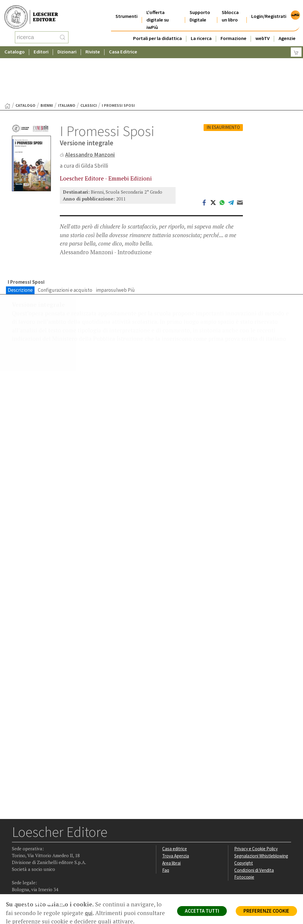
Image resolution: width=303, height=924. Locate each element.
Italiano (66, 57)
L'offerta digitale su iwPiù (157, 12)
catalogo (25, 57)
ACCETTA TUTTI (202, 911)
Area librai (171, 815)
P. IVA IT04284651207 (32, 880)
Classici (88, 57)
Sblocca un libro (230, 9)
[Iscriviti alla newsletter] (63, 856)
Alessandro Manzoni (90, 106)
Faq (165, 822)
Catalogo (14, 46)
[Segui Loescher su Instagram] (29, 856)
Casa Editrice (123, 46)
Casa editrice (174, 801)
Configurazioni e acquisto (65, 242)
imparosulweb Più (115, 242)
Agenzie (287, 31)
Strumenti (126, 9)
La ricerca (201, 31)
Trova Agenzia (175, 808)
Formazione (233, 31)
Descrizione (20, 242)
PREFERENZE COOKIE (266, 911)
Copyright (243, 815)
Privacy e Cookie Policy (256, 801)
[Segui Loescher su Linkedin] (40, 856)
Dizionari (66, 46)
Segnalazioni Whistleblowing (261, 808)
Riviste (92, 46)
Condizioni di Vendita (254, 822)
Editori (41, 46)
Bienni (46, 57)
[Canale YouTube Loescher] (52, 856)
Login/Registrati (268, 9)
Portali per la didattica (157, 31)
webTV (262, 31)
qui (89, 913)
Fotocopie (244, 829)
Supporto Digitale (200, 9)
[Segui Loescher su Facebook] (17, 856)
